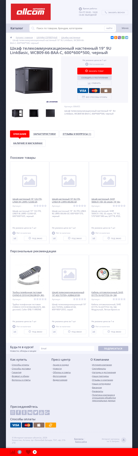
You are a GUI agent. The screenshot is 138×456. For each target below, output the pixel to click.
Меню (125, 28)
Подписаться (113, 348)
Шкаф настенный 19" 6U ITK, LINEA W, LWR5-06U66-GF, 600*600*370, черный (66, 202)
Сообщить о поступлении (94, 77)
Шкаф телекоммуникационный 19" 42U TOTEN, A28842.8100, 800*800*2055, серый (68, 295)
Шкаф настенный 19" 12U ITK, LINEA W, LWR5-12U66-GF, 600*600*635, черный (27, 202)
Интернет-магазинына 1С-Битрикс (114, 440)
